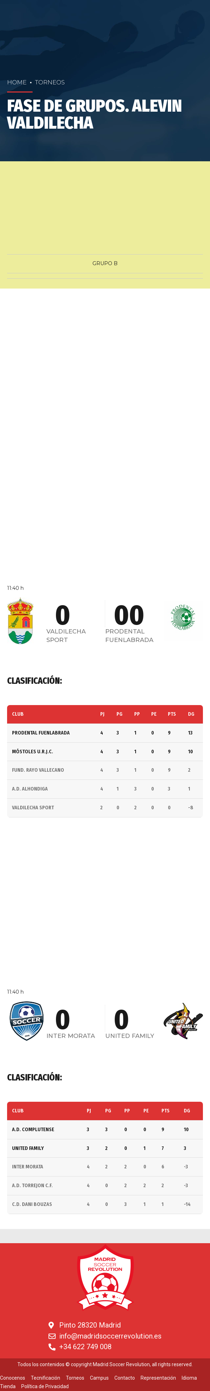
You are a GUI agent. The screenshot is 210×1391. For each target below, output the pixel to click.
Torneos (50, 82)
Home (17, 82)
